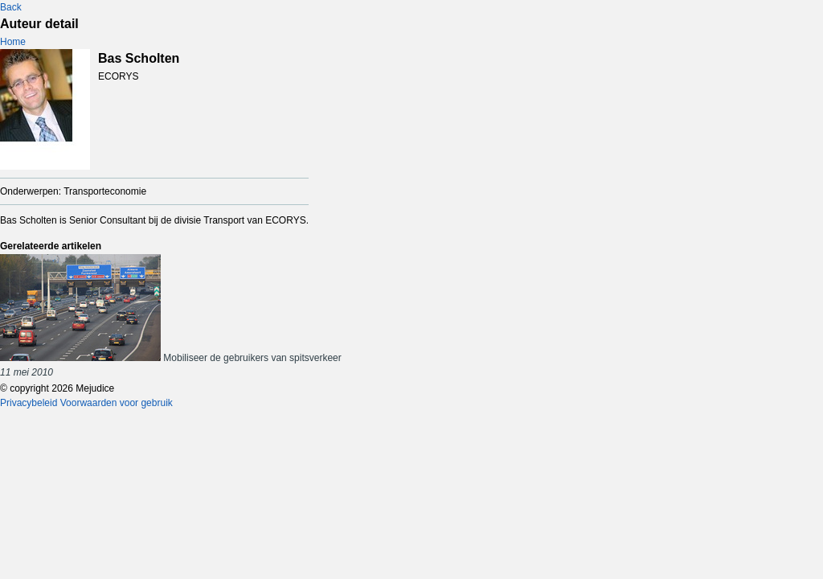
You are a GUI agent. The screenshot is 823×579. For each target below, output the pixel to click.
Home (13, 41)
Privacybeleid (28, 403)
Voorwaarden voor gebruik (116, 403)
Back (11, 7)
